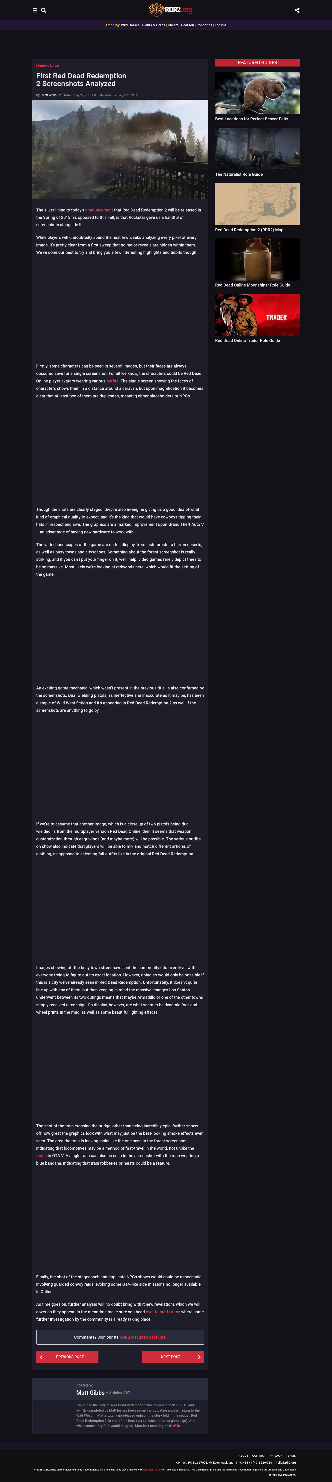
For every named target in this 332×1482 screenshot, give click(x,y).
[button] (35, 10)
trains (41, 1155)
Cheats (173, 25)
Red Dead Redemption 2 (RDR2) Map (249, 229)
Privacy (276, 1455)
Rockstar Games (152, 1469)
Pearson (187, 25)
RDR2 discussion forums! (143, 1337)
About (243, 1455)
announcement (99, 210)
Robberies (204, 25)
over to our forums (163, 1311)
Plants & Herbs (153, 25)
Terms (291, 1455)
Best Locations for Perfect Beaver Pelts (251, 118)
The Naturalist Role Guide (239, 174)
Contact (259, 1455)
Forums (220, 25)
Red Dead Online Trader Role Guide (247, 340)
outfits (113, 381)
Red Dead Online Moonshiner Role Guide (252, 285)
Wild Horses (130, 25)
